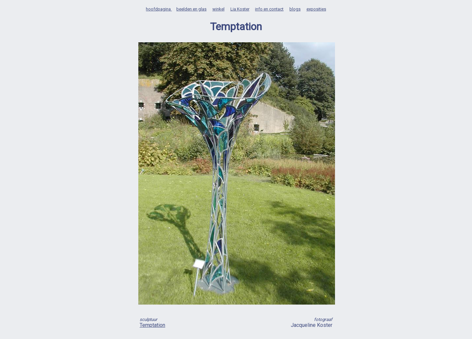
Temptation (152, 325)
